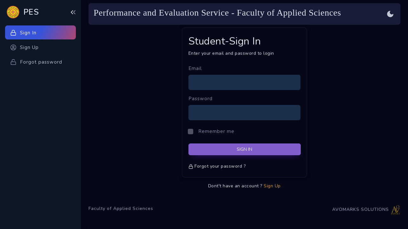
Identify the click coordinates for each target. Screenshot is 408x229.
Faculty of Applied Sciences (121, 208)
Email (195, 68)
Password (200, 98)
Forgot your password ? (217, 166)
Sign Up (272, 186)
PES (31, 12)
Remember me (216, 131)
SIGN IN (244, 149)
